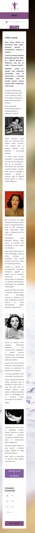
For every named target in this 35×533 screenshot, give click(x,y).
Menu (14, 15)
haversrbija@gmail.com (16, 22)
